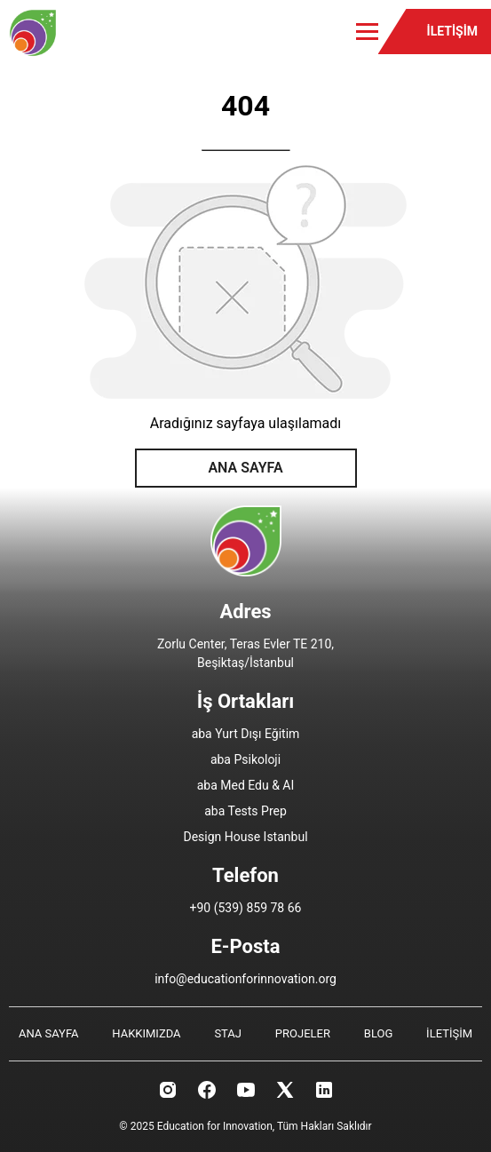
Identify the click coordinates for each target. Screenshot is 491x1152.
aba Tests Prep (245, 811)
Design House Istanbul (245, 837)
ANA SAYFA (245, 467)
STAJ (228, 1033)
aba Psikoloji (245, 759)
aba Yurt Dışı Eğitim (246, 734)
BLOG (378, 1033)
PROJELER (302, 1033)
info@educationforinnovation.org (245, 979)
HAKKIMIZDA (146, 1033)
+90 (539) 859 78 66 (246, 908)
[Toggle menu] (367, 31)
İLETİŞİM (452, 31)
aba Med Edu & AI (246, 785)
